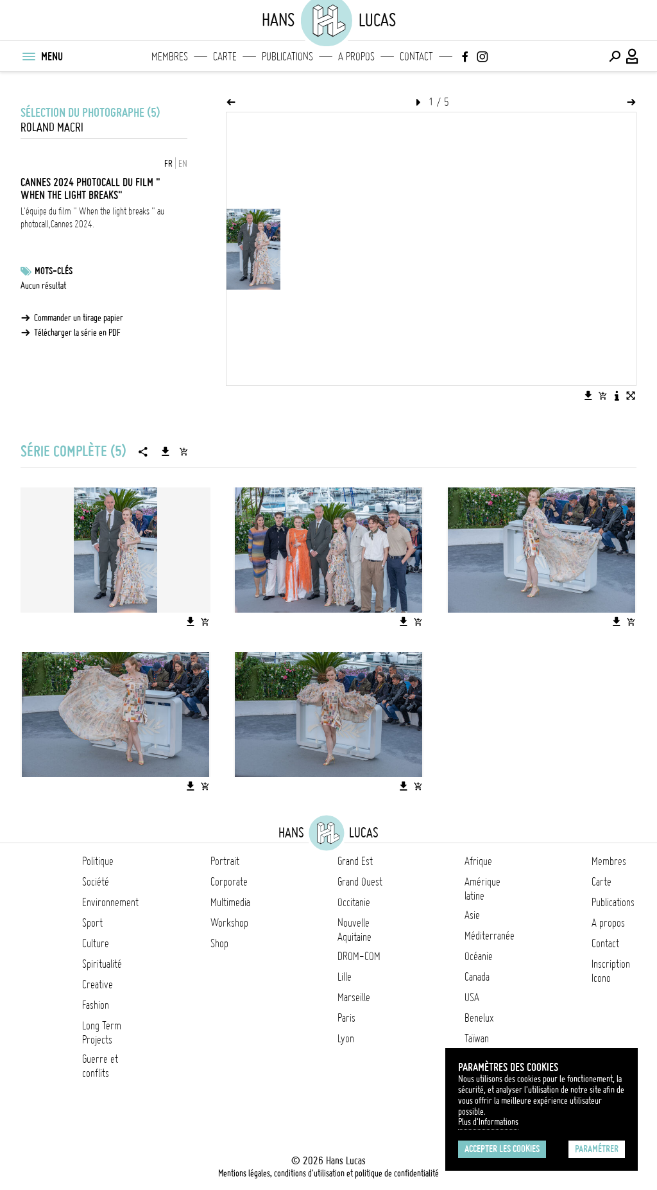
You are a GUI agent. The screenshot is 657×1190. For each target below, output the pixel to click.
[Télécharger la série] (165, 451)
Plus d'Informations (488, 1122)
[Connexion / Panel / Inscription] (633, 57)
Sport (92, 922)
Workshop (229, 922)
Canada (477, 976)
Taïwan (477, 1038)
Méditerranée (490, 935)
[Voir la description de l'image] (616, 395)
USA (472, 997)
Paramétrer (597, 1149)
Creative (97, 984)
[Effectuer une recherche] (615, 57)
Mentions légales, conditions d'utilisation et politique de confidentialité (328, 1173)
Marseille (353, 997)
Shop (219, 943)
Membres (169, 56)
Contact (416, 56)
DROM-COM (358, 956)
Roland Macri (52, 127)
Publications (287, 56)
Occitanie (353, 902)
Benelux (479, 1017)
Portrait (224, 861)
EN (182, 164)
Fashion (95, 1005)
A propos (356, 56)
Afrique (478, 861)
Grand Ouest (359, 881)
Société (95, 881)
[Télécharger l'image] (588, 395)
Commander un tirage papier (78, 318)
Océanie (479, 956)
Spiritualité (102, 964)
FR (168, 164)
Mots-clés (54, 271)
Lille (344, 976)
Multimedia (230, 902)
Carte (225, 56)
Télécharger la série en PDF (77, 332)
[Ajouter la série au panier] (183, 451)
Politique (98, 861)
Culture (95, 943)
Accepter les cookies (502, 1149)
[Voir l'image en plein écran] (630, 395)
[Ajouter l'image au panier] (602, 395)
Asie (472, 915)
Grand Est (355, 861)
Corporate (229, 881)
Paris (346, 1017)
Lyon (345, 1038)
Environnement (110, 902)
